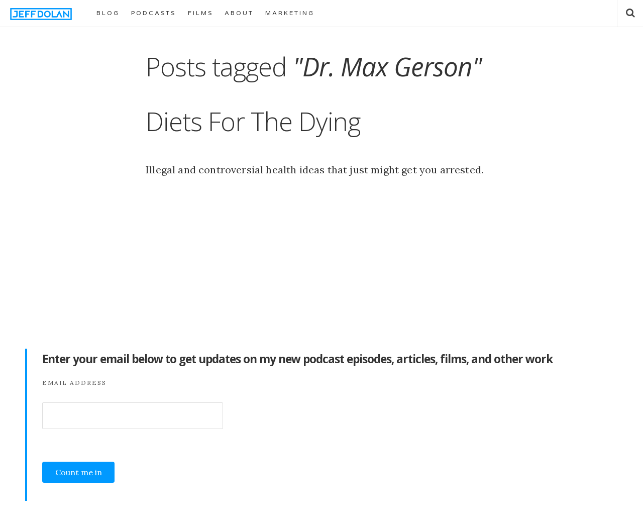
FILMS (200, 13)
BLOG (108, 13)
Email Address (74, 382)
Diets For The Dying (253, 121)
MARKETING (289, 13)
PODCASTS (153, 13)
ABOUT (239, 13)
